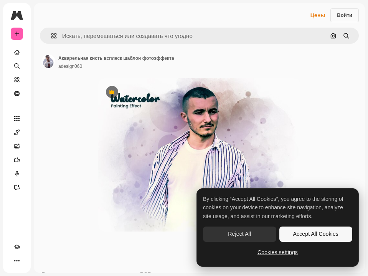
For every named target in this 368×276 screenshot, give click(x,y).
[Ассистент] (17, 187)
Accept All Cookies (315, 234)
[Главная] (17, 52)
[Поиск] (17, 66)
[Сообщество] (17, 93)
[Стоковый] (17, 80)
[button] (50, 36)
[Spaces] (17, 132)
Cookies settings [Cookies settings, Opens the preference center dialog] (277, 252)
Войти (344, 15)
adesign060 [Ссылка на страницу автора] (70, 66)
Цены (317, 15)
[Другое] (17, 261)
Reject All (239, 234)
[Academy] (17, 247)
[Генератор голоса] (17, 174)
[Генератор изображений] (17, 146)
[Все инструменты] (17, 118)
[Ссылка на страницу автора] (48, 61)
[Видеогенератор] (17, 160)
